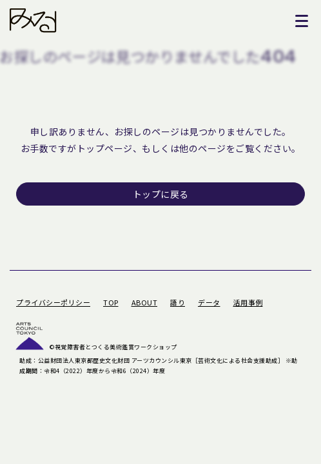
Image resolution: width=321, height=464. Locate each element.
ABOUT (144, 302)
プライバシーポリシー (53, 302)
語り (177, 302)
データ (209, 302)
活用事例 (248, 302)
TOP (111, 302)
